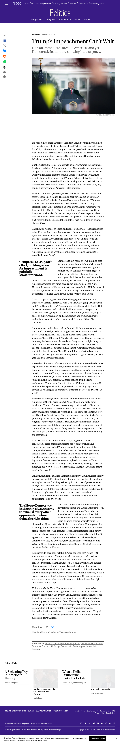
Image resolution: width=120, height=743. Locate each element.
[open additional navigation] (6, 3)
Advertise (106, 711)
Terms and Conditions (29, 730)
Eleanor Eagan (79, 682)
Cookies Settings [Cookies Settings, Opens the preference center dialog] (79, 739)
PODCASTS (94, 4)
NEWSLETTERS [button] (83, 4)
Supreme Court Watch (69, 19)
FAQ (113, 711)
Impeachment (85, 646)
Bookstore (91, 711)
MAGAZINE (72, 4)
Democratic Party (69, 646)
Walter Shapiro (11, 682)
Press (97, 713)
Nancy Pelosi (88, 643)
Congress (50, 19)
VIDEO (102, 4)
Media (87, 19)
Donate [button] (99, 711)
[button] (4, 36)
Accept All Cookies (97, 739)
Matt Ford (36, 34)
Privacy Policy (43, 730)
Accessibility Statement (12, 730)
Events (77, 711)
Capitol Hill (47, 646)
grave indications (82, 421)
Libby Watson (97, 693)
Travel (83, 711)
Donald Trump (74, 643)
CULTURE (64, 4)
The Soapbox (59, 643)
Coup (57, 646)
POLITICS (47, 4)
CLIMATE (56, 4)
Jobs (102, 713)
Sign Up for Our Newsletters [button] (41, 723)
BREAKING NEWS (37, 4)
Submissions (110, 713)
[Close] (116, 738)
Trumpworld (36, 19)
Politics (48, 643)
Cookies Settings (55, 730)
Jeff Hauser (67, 682)
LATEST (26, 4)
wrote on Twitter (90, 389)
